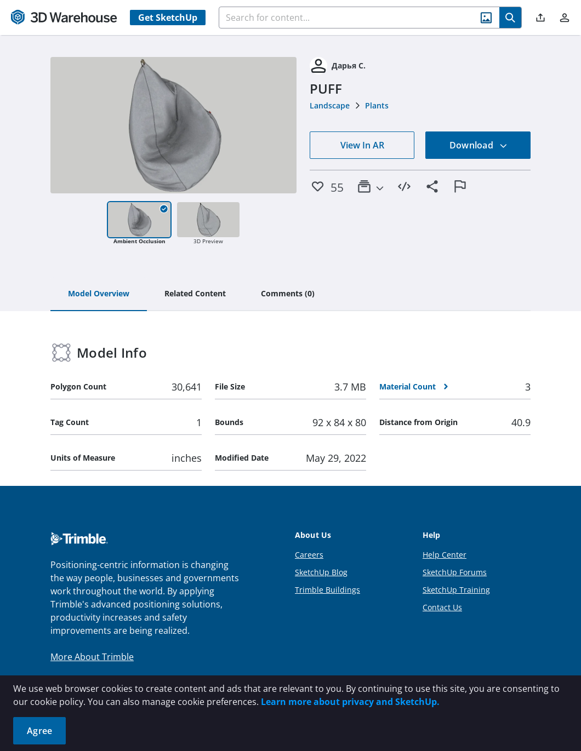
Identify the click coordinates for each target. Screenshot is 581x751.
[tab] (98, 294)
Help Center (444, 554)
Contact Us (442, 607)
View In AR (362, 145)
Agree (39, 731)
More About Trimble (92, 657)
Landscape (330, 105)
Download (478, 145)
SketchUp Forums (455, 572)
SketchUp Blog (321, 572)
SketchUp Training (456, 589)
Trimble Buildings (327, 589)
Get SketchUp (167, 18)
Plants (377, 105)
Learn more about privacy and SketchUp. (350, 702)
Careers (309, 554)
